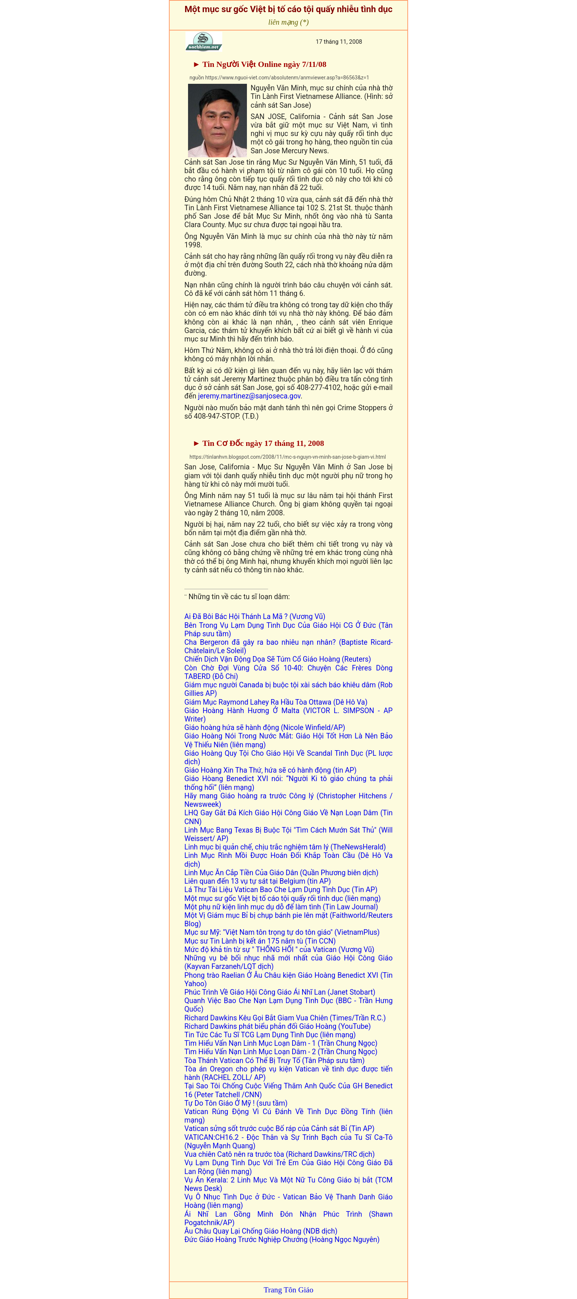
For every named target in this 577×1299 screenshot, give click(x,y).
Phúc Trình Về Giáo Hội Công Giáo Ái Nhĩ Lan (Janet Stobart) (279, 992)
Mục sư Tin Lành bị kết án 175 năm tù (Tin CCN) (260, 941)
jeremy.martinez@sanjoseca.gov (249, 396)
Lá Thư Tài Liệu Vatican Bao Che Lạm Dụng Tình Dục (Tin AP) (281, 889)
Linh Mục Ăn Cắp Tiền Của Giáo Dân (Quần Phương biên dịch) (281, 873)
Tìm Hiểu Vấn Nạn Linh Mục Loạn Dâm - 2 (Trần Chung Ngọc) (281, 1052)
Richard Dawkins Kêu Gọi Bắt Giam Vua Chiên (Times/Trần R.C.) (285, 1018)
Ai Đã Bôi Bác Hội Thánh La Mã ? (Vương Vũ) (254, 616)
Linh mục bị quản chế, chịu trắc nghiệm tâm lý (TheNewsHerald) (285, 847)
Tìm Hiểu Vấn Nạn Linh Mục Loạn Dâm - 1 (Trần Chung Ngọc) (281, 1043)
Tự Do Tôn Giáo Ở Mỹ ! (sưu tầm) (235, 1103)
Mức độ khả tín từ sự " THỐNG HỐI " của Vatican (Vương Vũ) (279, 949)
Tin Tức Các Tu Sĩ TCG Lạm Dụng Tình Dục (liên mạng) (270, 1035)
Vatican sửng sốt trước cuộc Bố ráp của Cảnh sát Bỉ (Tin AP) (279, 1128)
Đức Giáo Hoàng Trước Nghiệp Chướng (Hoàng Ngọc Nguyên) (282, 1239)
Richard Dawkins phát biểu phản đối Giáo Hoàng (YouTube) (277, 1026)
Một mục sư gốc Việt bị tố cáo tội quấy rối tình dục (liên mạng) (282, 898)
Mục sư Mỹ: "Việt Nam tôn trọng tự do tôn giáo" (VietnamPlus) (282, 932)
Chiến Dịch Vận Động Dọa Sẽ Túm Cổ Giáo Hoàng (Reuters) (277, 659)
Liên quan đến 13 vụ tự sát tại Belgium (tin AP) (257, 881)
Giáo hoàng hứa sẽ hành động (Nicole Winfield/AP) (265, 727)
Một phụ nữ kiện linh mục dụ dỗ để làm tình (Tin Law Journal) (281, 907)
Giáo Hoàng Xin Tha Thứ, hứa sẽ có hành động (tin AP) (270, 770)
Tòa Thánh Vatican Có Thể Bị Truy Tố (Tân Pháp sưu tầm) (274, 1060)
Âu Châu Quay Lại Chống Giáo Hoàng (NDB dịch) (260, 1231)
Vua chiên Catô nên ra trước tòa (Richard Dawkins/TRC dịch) (279, 1154)
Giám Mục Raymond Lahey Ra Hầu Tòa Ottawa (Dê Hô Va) (276, 702)
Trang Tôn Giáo (289, 1289)
